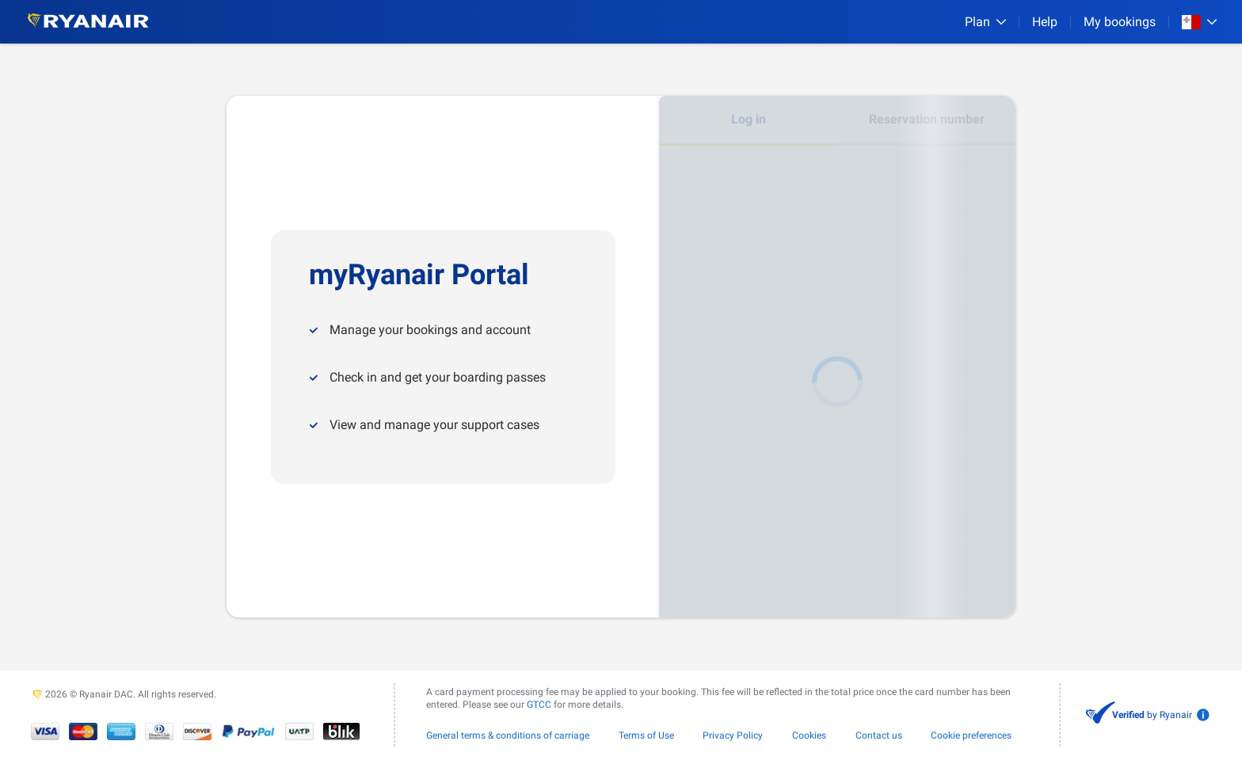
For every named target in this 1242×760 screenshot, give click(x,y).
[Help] (1044, 22)
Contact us (878, 735)
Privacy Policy (733, 735)
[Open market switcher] (1199, 22)
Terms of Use (646, 735)
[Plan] (985, 22)
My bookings (1120, 21)
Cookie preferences (971, 735)
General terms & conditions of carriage (507, 735)
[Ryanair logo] (88, 22)
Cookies (809, 735)
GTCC (539, 704)
